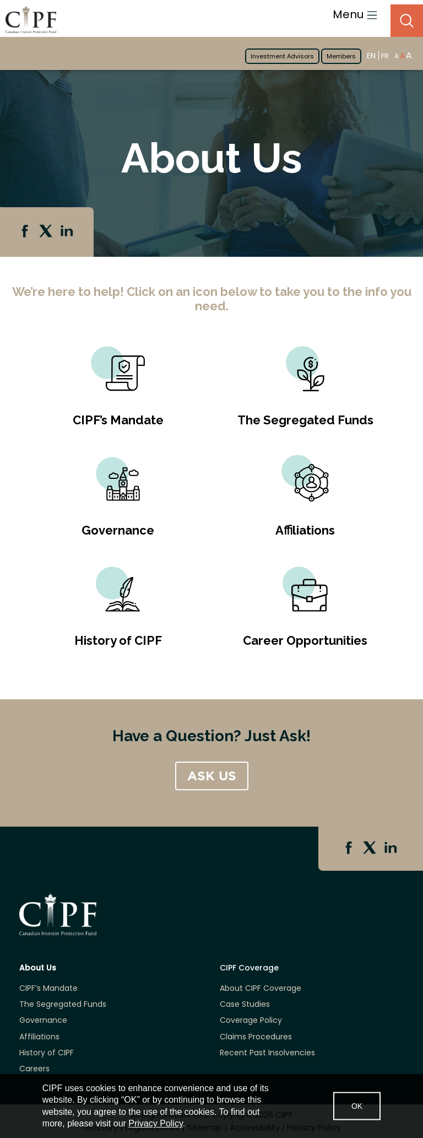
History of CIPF (118, 640)
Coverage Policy (251, 1020)
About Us (37, 968)
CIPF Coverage (249, 968)
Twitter (46, 232)
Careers (34, 1069)
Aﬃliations (305, 530)
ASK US (211, 776)
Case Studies (245, 1004)
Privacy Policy (155, 1123)
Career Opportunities (305, 640)
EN (371, 55)
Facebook (26, 232)
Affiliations (39, 1037)
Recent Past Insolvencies (267, 1053)
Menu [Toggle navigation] (355, 14)
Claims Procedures (256, 1037)
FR (385, 56)
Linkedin (67, 232)
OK (356, 1105)
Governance (118, 530)
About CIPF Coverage (260, 988)
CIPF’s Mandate (118, 420)
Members (341, 56)
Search (407, 20)
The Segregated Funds (305, 420)
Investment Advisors (282, 56)
